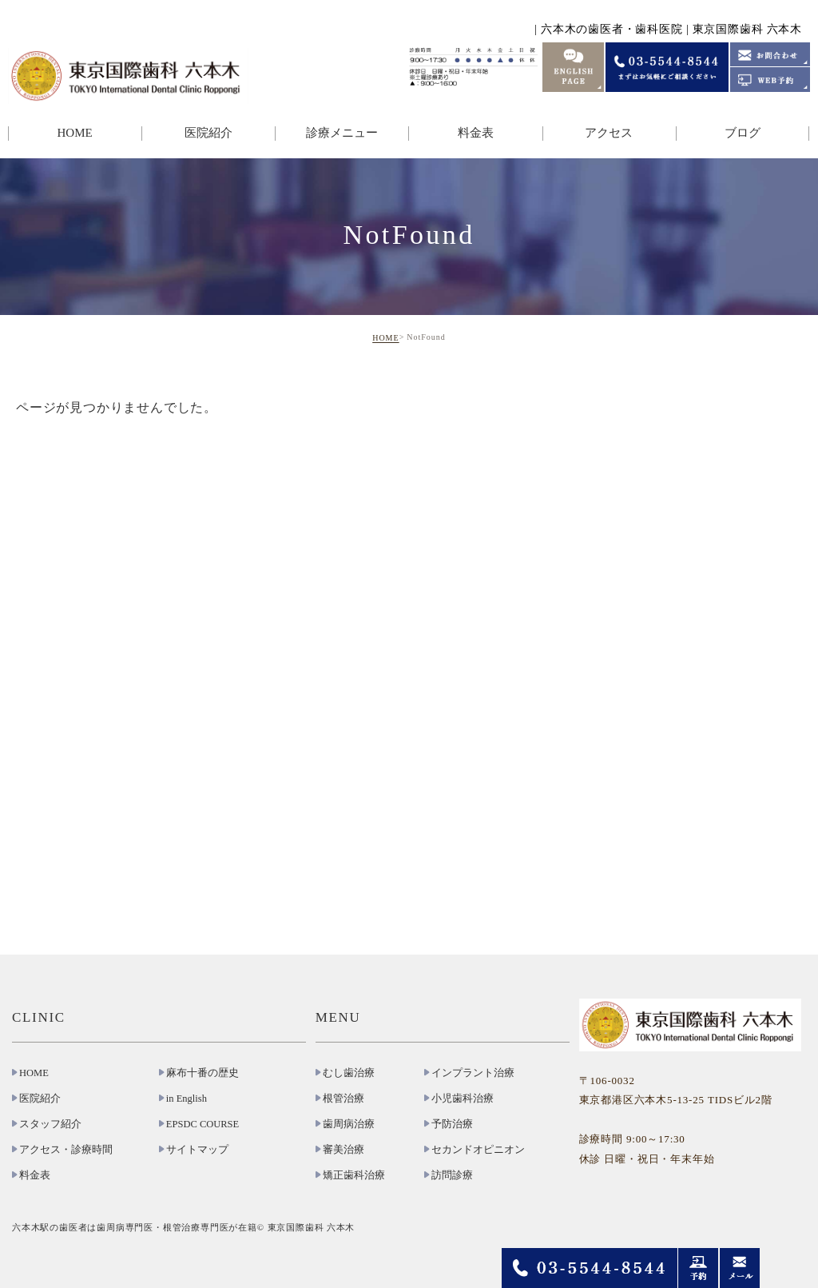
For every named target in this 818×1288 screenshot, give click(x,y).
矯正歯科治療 (354, 1175)
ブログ (742, 132)
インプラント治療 (472, 1073)
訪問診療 (452, 1175)
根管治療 (343, 1098)
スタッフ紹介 (50, 1124)
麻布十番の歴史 (202, 1073)
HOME (74, 132)
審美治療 (343, 1149)
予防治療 (452, 1124)
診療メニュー (342, 132)
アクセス (609, 132)
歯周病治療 (349, 1124)
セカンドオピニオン (478, 1149)
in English (186, 1098)
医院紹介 (208, 132)
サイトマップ (197, 1149)
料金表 (476, 132)
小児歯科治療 (462, 1098)
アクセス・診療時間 (66, 1149)
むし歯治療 (349, 1073)
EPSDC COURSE (202, 1124)
